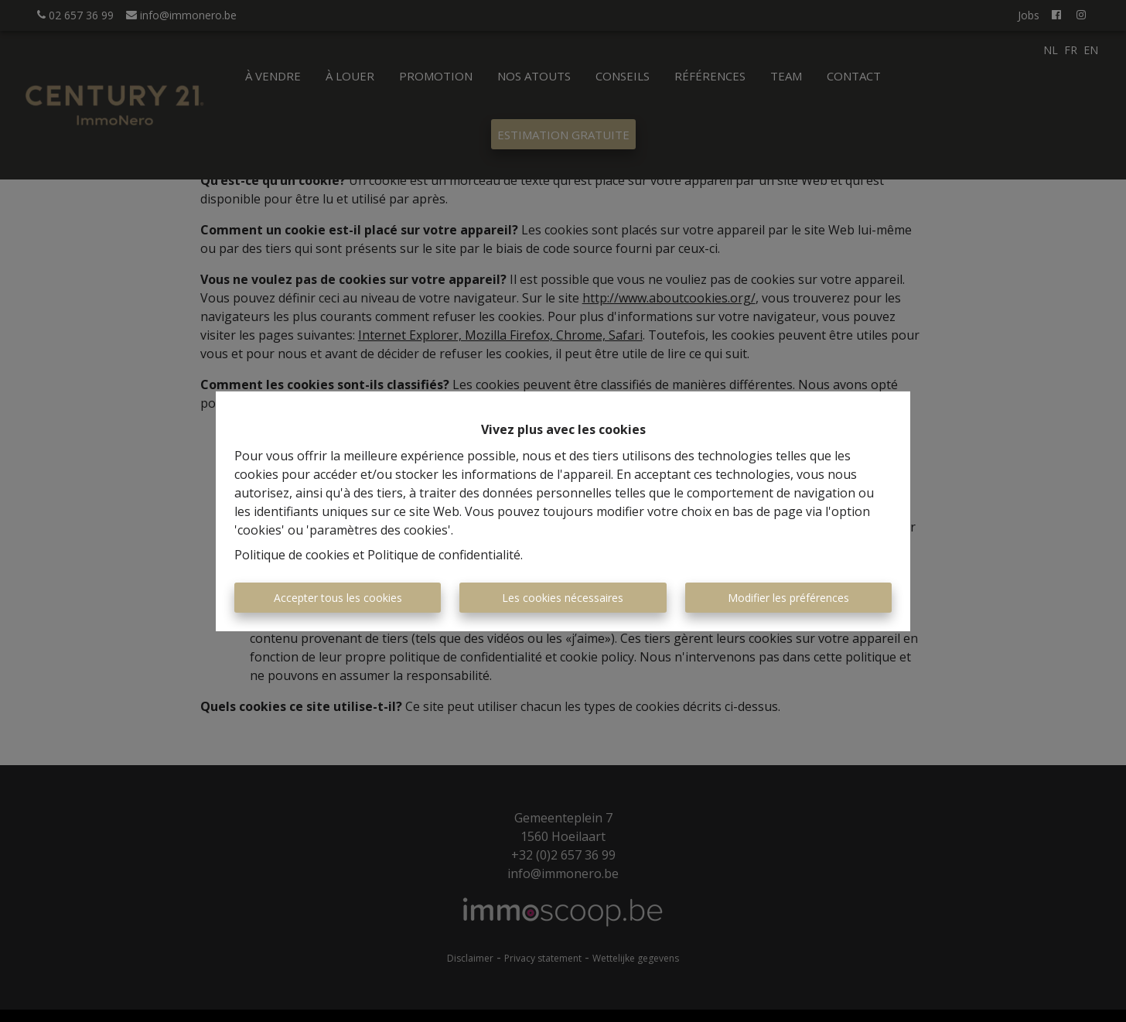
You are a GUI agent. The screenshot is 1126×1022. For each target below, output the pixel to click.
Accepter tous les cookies (338, 597)
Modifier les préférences (788, 597)
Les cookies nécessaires (562, 597)
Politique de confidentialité (443, 554)
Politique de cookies (292, 554)
